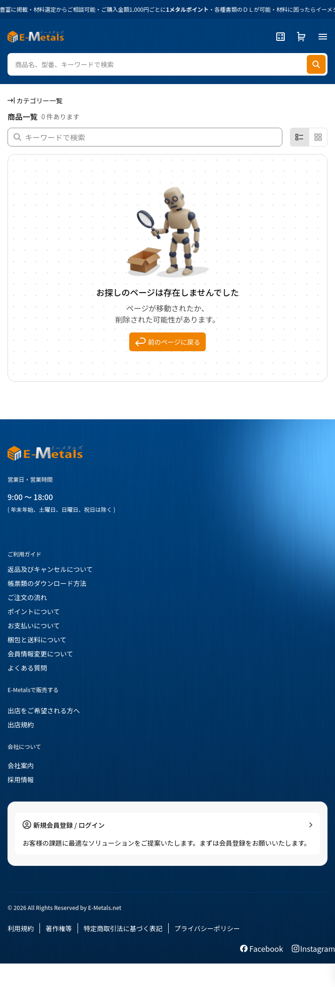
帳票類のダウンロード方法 (47, 583)
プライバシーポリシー (207, 928)
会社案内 (21, 765)
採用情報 (21, 779)
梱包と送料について (37, 639)
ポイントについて (34, 611)
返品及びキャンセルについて (50, 569)
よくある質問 (27, 667)
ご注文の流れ (27, 597)
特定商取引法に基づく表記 (123, 928)
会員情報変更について (40, 653)
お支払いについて (34, 625)
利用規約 (21, 928)
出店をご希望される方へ (44, 710)
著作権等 (59, 928)
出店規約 (21, 724)
